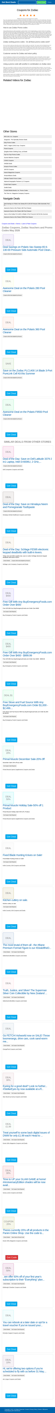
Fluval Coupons (8, 148)
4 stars (31, 15)
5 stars (34, 15)
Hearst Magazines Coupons (12, 172)
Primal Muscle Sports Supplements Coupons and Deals (19, 769)
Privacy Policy (33, 1409)
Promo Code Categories (17, 5)
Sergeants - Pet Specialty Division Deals (15, 139)
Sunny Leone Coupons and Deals (12, 1192)
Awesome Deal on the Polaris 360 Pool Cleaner (17, 211)
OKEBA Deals (8, 163)
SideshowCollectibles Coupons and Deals (15, 955)
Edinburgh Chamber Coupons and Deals (14, 1287)
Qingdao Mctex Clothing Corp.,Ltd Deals (15, 151)
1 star (20, 15)
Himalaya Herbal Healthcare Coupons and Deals (17, 515)
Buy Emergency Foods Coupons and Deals (15, 615)
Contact (27, 1409)
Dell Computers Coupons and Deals (13, 469)
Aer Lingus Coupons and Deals (12, 1379)
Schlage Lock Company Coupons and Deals (15, 564)
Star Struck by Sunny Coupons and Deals (15, 1097)
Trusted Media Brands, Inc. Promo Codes (16, 190)
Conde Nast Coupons (10, 184)
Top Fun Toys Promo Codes (12, 154)
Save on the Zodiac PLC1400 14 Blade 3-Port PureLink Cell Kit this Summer (26, 214)
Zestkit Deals (8, 187)
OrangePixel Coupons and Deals (12, 1049)
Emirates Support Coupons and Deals (14, 1333)
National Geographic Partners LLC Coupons (16, 181)
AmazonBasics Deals (10, 175)
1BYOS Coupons (9, 169)
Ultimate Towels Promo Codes (12, 178)
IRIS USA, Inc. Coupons (11, 136)
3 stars (27, 15)
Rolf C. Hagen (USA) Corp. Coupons (14, 145)
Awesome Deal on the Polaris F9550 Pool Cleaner (18, 217)
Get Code (12, 1257)
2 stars (24, 15)
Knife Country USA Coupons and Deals (14, 865)
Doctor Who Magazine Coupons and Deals (15, 1143)
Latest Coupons (30, 5)
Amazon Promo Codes (10, 166)
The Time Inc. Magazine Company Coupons (16, 193)
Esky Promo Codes (9, 142)
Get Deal (11, 269)
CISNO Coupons (9, 160)
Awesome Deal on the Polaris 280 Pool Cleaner (17, 208)
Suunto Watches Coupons (11, 157)
